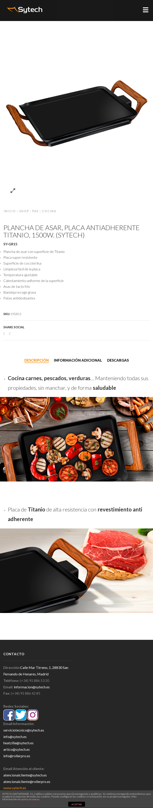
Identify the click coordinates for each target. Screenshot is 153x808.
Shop (24, 211)
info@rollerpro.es (16, 756)
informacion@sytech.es (32, 687)
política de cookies (30, 799)
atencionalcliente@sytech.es (25, 775)
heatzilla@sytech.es (18, 743)
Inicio (10, 211)
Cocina (49, 211)
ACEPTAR (76, 804)
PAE (35, 211)
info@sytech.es (15, 736)
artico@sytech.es (16, 749)
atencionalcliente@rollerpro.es (26, 781)
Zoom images (13, 191)
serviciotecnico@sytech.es (23, 730)
